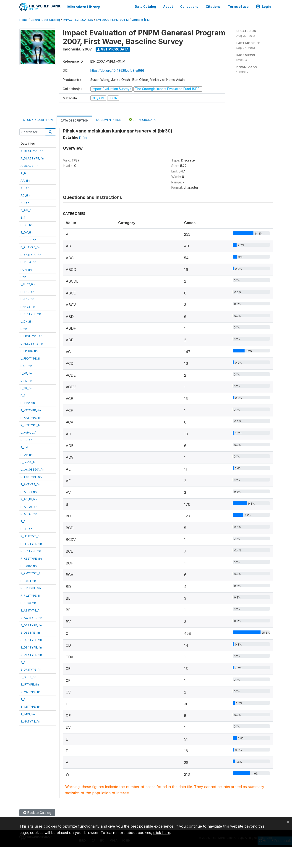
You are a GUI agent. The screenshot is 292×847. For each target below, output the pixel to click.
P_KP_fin (26, 439)
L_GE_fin (26, 365)
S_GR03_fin (28, 676)
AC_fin (25, 195)
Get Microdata (113, 49)
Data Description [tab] (74, 120)
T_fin (24, 699)
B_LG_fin (27, 224)
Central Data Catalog (45, 19)
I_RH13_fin (27, 291)
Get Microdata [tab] (142, 119)
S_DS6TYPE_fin (31, 654)
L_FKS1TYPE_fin (31, 336)
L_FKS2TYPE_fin (32, 343)
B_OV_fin (27, 232)
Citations (213, 6)
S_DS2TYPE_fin (31, 625)
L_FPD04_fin (29, 350)
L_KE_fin (26, 373)
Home (23, 19)
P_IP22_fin (28, 402)
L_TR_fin (26, 387)
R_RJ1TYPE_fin (31, 587)
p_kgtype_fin (29, 432)
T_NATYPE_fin (30, 721)
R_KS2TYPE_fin (31, 558)
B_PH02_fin (28, 239)
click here (161, 832)
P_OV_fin (27, 454)
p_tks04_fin (28, 461)
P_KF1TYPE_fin (31, 410)
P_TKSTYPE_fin (31, 476)
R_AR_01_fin (29, 491)
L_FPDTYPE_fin (31, 358)
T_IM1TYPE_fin (31, 706)
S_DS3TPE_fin (30, 632)
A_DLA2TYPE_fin (32, 158)
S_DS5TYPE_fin (31, 639)
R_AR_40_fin (29, 513)
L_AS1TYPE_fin (31, 313)
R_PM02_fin (29, 565)
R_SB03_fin (28, 602)
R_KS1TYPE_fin (31, 550)
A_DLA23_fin (29, 165)
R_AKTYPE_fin (30, 484)
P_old (24, 447)
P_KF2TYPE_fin (31, 417)
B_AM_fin (27, 210)
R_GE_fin (26, 528)
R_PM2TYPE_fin (31, 573)
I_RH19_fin (27, 298)
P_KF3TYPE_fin (31, 424)
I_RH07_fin (28, 284)
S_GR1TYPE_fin (31, 669)
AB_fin (25, 187)
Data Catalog (145, 6)
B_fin (24, 217)
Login (263, 6)
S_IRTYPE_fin (30, 684)
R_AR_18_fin (29, 498)
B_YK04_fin (28, 261)
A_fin (24, 173)
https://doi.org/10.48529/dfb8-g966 (117, 70)
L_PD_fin (26, 380)
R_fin (24, 521)
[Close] (288, 821)
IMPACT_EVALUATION (78, 19)
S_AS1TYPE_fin (31, 610)
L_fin (24, 328)
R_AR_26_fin (29, 506)
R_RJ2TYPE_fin (31, 595)
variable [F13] (141, 19)
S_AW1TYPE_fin (31, 617)
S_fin (24, 662)
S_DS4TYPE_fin (31, 647)
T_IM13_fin (28, 713)
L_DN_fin (27, 321)
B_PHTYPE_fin (30, 247)
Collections (189, 6)
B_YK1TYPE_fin (31, 254)
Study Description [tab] (38, 119)
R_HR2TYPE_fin (31, 543)
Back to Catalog (37, 812)
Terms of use (238, 6)
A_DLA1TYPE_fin (32, 150)
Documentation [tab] (108, 119)
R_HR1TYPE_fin (31, 535)
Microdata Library (83, 7)
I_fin (23, 276)
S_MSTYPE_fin (31, 691)
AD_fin (25, 202)
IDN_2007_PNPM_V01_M (112, 19)
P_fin (24, 395)
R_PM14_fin (28, 580)
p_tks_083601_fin (32, 469)
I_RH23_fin (28, 306)
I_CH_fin (26, 269)
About (168, 6)
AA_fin (25, 180)
